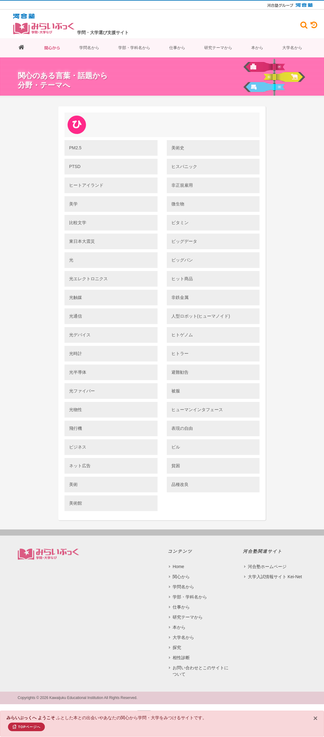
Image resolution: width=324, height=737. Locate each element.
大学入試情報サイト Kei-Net (275, 576)
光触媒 (75, 297)
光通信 (75, 316)
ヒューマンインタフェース (197, 409)
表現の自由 (182, 428)
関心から (52, 48)
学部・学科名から (134, 47)
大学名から (292, 47)
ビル (175, 447)
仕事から (177, 47)
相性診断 (181, 657)
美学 (73, 203)
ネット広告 (80, 465)
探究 (177, 647)
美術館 (75, 503)
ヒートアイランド (86, 185)
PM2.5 (75, 147)
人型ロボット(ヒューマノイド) (200, 316)
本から (257, 47)
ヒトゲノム (182, 334)
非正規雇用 (182, 185)
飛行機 (75, 428)
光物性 (75, 409)
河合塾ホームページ (267, 566)
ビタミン (180, 222)
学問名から (89, 47)
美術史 (177, 147)
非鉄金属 (180, 297)
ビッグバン (182, 260)
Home (178, 566)
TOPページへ (26, 726)
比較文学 (77, 222)
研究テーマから (218, 47)
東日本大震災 (82, 241)
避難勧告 (180, 372)
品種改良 (180, 484)
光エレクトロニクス (88, 278)
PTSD (74, 166)
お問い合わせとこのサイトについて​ (200, 671)
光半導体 (77, 372)
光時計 (75, 353)
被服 (175, 390)
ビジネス (77, 447)
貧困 (175, 465)
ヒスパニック (184, 166)
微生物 (177, 203)
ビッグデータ (184, 241)
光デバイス (80, 334)
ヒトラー (180, 353)
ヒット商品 (182, 278)
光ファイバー (82, 390)
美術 (73, 484)
